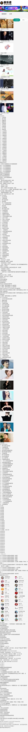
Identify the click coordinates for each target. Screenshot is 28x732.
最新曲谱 (4, 14)
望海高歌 (2, 442)
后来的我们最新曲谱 (8, 696)
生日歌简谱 (5, 222)
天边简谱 (4, 244)
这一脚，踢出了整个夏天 (6, 661)
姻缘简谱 (6, 682)
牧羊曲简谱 (5, 227)
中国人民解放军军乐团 (5, 679)
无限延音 (7, 596)
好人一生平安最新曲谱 (5, 165)
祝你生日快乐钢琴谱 (7, 496)
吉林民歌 (4, 129)
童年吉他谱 (5, 330)
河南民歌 (4, 132)
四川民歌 (4, 140)
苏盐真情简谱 (3, 637)
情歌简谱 (5, 711)
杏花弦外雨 (21, 580)
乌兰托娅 (2, 191)
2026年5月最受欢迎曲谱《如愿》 (10, 555)
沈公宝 (20, 603)
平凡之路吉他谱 (5, 306)
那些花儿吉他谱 (6, 339)
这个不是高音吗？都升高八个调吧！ (8, 654)
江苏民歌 (4, 117)
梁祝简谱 (4, 206)
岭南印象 (7, 584)
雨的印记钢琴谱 (6, 469)
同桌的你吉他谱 (6, 318)
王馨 (1, 400)
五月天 (1, 696)
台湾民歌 (4, 156)
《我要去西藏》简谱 (9, 191)
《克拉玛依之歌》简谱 (8, 194)
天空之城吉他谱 (5, 304)
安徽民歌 (4, 120)
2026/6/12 (2, 552)
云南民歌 (4, 143)
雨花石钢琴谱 (3, 280)
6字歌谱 (2, 514)
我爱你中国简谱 (6, 215)
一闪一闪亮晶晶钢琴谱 (7, 460)
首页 (3, 8)
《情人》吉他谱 (7, 274)
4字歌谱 (2, 511)
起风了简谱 (5, 218)
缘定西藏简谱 (5, 643)
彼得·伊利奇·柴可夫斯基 (5, 289)
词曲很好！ (2, 646)
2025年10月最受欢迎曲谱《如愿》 (11, 569)
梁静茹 (1, 711)
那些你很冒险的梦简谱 (8, 715)
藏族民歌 (4, 152)
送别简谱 (4, 201)
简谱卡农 (21, 615)
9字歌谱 (2, 519)
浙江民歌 (4, 119)
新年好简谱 (5, 246)
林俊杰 (1, 715)
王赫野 (5, 630)
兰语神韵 (7, 615)
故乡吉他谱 (5, 333)
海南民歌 (4, 138)
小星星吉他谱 (5, 303)
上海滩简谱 (5, 233)
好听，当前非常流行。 (5, 660)
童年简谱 (4, 234)
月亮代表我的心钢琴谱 (7, 471)
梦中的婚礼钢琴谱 (6, 445)
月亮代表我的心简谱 (7, 216)
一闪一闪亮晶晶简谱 (6, 204)
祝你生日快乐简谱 (6, 240)
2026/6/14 (2, 549)
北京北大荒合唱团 (4, 267)
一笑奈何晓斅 (22, 596)
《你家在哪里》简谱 (7, 182)
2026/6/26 (2, 531)
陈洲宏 (20, 619)
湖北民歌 (4, 134)
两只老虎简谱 (5, 200)
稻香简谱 (4, 256)
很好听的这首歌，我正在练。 (7, 658)
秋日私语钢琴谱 (6, 477)
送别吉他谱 (5, 351)
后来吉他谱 (5, 312)
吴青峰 (1, 669)
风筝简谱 (4, 688)
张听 (1, 174)
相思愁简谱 (4, 678)
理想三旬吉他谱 (6, 345)
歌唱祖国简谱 (5, 255)
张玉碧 (1, 673)
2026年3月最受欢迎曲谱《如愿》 (10, 558)
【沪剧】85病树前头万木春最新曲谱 (8, 164)
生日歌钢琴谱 (5, 498)
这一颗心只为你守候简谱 (10, 631)
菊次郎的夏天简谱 (6, 243)
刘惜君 (1, 630)
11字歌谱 (2, 522)
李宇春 (1, 421)
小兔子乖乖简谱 (6, 236)
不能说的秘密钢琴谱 (7, 474)
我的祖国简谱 (5, 247)
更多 (1, 18)
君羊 (6, 588)
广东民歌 (4, 137)
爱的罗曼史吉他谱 (6, 357)
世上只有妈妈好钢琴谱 (7, 483)
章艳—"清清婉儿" (4, 634)
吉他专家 (21, 607)
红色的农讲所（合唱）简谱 (12, 672)
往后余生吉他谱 (5, 309)
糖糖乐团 (2, 682)
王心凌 (1, 411)
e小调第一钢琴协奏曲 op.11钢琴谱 (8, 285)
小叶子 (20, 577)
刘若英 (1, 709)
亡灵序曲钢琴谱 (6, 487)
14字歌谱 (2, 526)
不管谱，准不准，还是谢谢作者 (7, 655)
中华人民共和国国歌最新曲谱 (9, 681)
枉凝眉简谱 (5, 237)
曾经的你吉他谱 (6, 325)
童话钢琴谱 (5, 504)
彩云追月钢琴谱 (6, 480)
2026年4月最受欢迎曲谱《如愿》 (10, 557)
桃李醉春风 (7, 577)
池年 (1, 688)
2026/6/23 (2, 535)
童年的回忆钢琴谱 (6, 466)
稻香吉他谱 (5, 331)
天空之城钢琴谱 (5, 448)
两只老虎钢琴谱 (5, 454)
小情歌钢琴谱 (5, 502)
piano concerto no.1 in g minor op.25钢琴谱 (10, 288)
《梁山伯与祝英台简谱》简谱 (7, 180)
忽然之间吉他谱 (6, 352)
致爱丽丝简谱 (5, 213)
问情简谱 (4, 670)
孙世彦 (6, 607)
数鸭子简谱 (5, 225)
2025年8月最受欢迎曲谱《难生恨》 (11, 573)
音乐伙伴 (21, 584)
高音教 (6, 611)
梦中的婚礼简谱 (5, 209)
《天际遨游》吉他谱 (5, 268)
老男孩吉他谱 (5, 307)
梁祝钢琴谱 (5, 468)
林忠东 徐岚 (3, 283)
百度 (1, 718)
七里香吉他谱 (5, 328)
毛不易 (1, 624)
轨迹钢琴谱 (2, 282)
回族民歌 (4, 159)
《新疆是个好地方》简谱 (8, 183)
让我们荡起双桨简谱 (7, 231)
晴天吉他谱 (4, 301)
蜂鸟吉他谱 (6, 669)
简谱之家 (5, 718)
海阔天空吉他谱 (6, 322)
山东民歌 (4, 131)
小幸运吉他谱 (5, 336)
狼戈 (1, 176)
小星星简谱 (4, 198)
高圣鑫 (1, 640)
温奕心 (1, 177)
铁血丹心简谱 (5, 228)
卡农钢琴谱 (4, 453)
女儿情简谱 (4, 207)
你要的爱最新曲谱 (7, 667)
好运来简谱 (4, 197)
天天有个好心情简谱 (5, 639)
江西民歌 (4, 123)
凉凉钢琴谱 (5, 472)
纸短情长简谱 (5, 221)
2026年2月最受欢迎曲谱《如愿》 (10, 560)
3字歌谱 (2, 510)
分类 (10, 14)
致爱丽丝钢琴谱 (6, 459)
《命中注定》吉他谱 (8, 276)
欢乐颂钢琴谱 (5, 484)
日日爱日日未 (22, 611)
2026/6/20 (2, 540)
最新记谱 (2, 575)
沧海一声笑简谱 (6, 219)
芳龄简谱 (4, 625)
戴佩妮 (1, 667)
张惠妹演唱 (2, 261)
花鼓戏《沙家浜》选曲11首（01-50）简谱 (12, 699)
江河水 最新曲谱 (6, 703)
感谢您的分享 (3, 657)
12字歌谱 (2, 523)
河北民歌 (4, 125)
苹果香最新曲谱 (6, 176)
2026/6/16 (2, 546)
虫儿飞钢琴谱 (5, 457)
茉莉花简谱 (5, 249)
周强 (1, 702)
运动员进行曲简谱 (15, 679)
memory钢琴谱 (3, 279)
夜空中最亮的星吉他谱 (7, 315)
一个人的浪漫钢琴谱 (7, 501)
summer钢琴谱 (5, 456)
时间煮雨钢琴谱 (6, 489)
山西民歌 (4, 126)
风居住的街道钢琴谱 (7, 478)
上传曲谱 (17, 20)
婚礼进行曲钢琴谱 (6, 490)
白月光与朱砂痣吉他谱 (7, 298)
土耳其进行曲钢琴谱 (7, 465)
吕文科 (1, 194)
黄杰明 (5, 673)
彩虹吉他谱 (5, 349)
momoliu (7, 599)
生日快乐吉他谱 (6, 348)
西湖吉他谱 (2, 636)
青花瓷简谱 (5, 210)
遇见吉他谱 (5, 354)
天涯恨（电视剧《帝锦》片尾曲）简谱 (14, 702)
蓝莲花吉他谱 (5, 316)
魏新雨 (1, 633)
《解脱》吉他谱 (9, 261)
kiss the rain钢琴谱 (6, 493)
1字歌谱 (2, 507)
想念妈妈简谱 (5, 627)
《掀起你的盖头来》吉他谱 (15, 267)
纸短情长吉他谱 (6, 337)
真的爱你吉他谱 (6, 346)
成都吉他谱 (4, 300)
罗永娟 (4, 702)
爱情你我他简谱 (7, 633)
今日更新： (3, 529)
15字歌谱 (2, 528)
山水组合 (2, 432)
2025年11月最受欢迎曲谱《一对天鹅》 (12, 567)
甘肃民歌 (4, 146)
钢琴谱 (21, 8)
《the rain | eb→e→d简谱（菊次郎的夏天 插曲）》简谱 (13, 189)
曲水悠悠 (7, 603)
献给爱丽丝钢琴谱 (6, 462)
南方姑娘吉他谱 (6, 334)
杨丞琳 (1, 697)
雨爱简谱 (5, 697)
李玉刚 (1, 628)
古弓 (20, 588)
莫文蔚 (1, 685)
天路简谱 (4, 252)
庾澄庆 (1, 276)
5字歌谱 (2, 513)
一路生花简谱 (6, 694)
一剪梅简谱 (5, 230)
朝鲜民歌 (4, 161)
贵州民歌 (4, 141)
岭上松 (6, 619)
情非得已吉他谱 (6, 313)
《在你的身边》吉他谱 (5, 262)
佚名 (1, 183)
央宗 (1, 643)
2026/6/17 (2, 544)
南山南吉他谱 (5, 324)
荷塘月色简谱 (5, 253)
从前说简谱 (6, 690)
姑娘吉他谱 (5, 343)
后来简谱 (5, 709)
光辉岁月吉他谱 (6, 327)
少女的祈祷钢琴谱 (6, 499)
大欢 (1, 627)
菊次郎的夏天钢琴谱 (6, 451)
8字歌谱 (2, 517)
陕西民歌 (4, 144)
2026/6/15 (2, 547)
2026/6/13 (2, 550)
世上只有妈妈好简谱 (6, 203)
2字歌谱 (2, 508)
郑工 (20, 599)
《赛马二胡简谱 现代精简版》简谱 (8, 188)
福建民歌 (4, 122)
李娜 (1, 182)
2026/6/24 (2, 534)
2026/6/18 (2, 543)
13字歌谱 (2, 525)
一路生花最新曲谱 (7, 177)
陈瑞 (1, 379)
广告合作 (2, 720)
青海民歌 (4, 147)
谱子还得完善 (3, 651)
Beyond (2, 274)
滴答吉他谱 (5, 342)
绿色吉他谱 (5, 319)
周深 (1, 369)
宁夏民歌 (4, 155)
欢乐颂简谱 (5, 212)
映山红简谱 (5, 224)
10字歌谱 (2, 520)
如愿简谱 (4, 684)
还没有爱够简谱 (6, 676)
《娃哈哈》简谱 (3, 185)
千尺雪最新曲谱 (6, 174)
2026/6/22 (2, 537)
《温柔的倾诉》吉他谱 (5, 270)
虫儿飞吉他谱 (5, 340)
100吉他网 (9, 718)
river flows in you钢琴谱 (7, 475)
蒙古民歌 (4, 149)
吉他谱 (14, 8)
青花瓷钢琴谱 (5, 481)
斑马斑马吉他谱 (5, 310)
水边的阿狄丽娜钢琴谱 (7, 463)
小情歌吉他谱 (5, 355)
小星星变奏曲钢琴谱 (7, 492)
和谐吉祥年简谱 (7, 640)
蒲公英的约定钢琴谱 (7, 486)
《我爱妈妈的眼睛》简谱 (6, 192)
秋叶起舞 (21, 592)
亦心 (1, 678)
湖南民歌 (4, 135)
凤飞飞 (1, 693)
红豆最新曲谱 (5, 691)
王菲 (1, 684)
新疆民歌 (4, 153)
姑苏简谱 (5, 628)
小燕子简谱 (5, 239)
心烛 (6, 580)
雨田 (1, 625)
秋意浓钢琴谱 (9, 283)
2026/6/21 (2, 538)
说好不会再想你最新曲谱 (14, 634)
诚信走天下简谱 (3, 642)
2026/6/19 (2, 541)
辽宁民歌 (4, 128)
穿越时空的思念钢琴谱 (7, 495)
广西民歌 (4, 150)
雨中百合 (2, 390)
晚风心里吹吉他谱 (11, 630)
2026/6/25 (2, 532)
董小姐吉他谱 (5, 321)
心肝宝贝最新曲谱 (7, 693)
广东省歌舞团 (3, 672)
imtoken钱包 (15, 718)
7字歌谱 (2, 516)
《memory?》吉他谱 (5, 259)
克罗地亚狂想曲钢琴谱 (7, 450)
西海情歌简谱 (5, 250)
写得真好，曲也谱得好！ (6, 652)
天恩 (6, 592)
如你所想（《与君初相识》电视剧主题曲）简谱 (14, 624)
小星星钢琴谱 (5, 447)
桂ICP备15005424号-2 (5, 727)
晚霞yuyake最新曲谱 (5, 173)
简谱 (8, 8)
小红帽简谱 (5, 242)
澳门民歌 (4, 158)
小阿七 (1, 690)
